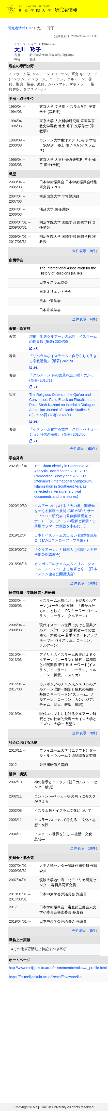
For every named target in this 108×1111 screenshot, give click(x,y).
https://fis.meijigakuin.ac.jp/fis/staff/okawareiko (45, 977)
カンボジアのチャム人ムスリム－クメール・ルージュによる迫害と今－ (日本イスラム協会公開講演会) (65, 569)
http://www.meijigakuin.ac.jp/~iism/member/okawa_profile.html (58, 968)
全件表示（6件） (85, 319)
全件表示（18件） (84, 583)
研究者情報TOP (20, 28)
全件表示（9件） (85, 251)
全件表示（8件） (85, 931)
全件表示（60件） (84, 449)
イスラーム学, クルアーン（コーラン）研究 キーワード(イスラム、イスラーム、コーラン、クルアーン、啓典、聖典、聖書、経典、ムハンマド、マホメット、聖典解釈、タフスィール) (53, 81)
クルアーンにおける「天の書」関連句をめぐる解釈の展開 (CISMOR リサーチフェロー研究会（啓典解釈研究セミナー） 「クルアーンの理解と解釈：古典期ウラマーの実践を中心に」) (65, 516)
